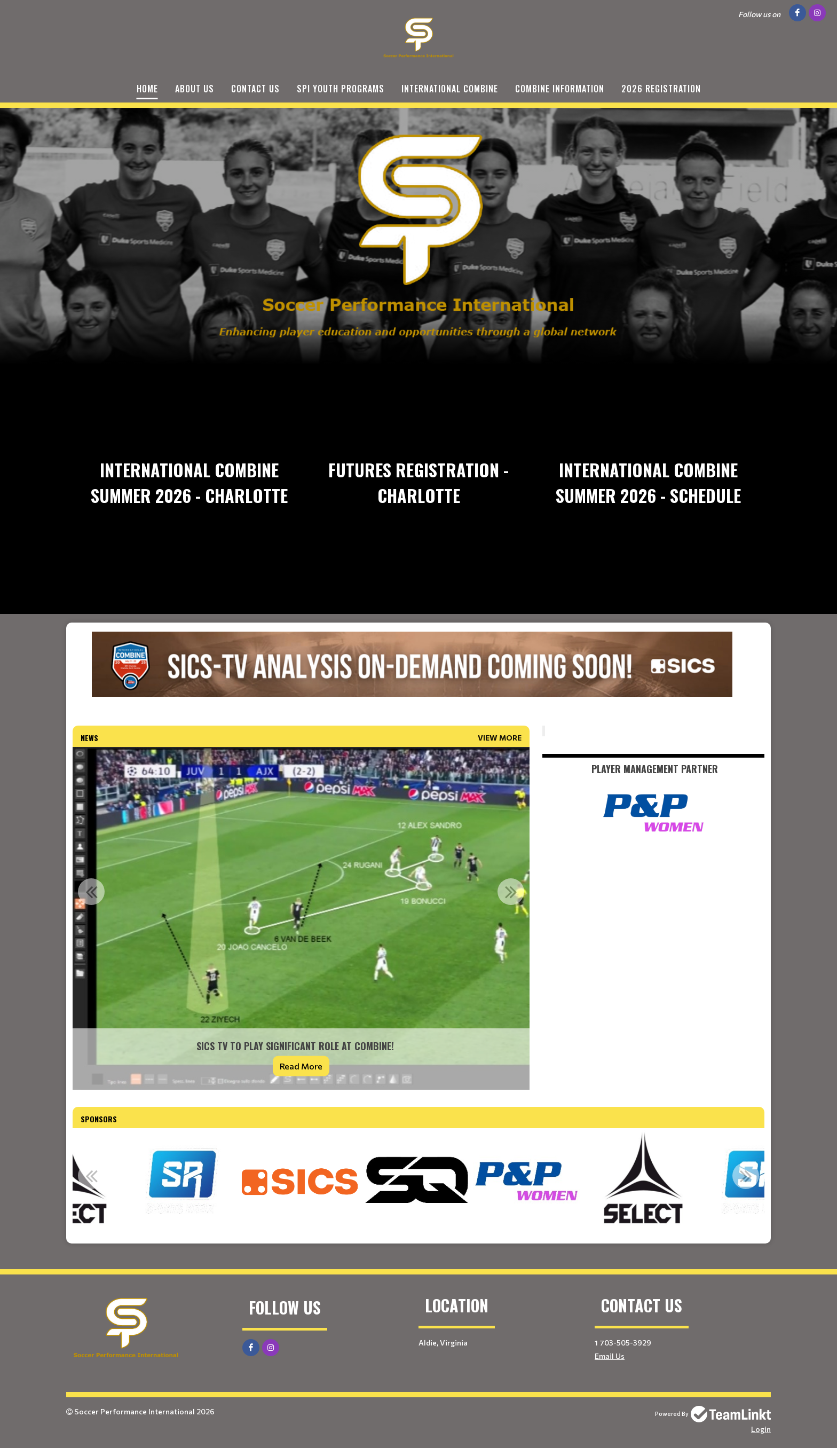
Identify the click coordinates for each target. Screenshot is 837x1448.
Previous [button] (91, 891)
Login (761, 1429)
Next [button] (511, 891)
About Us (194, 88)
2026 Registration (661, 88)
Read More (301, 1066)
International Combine (449, 88)
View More (500, 737)
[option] (301, 918)
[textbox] (418, 679)
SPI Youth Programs (340, 88)
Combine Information (559, 88)
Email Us (610, 1355)
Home (147, 88)
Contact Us (255, 88)
